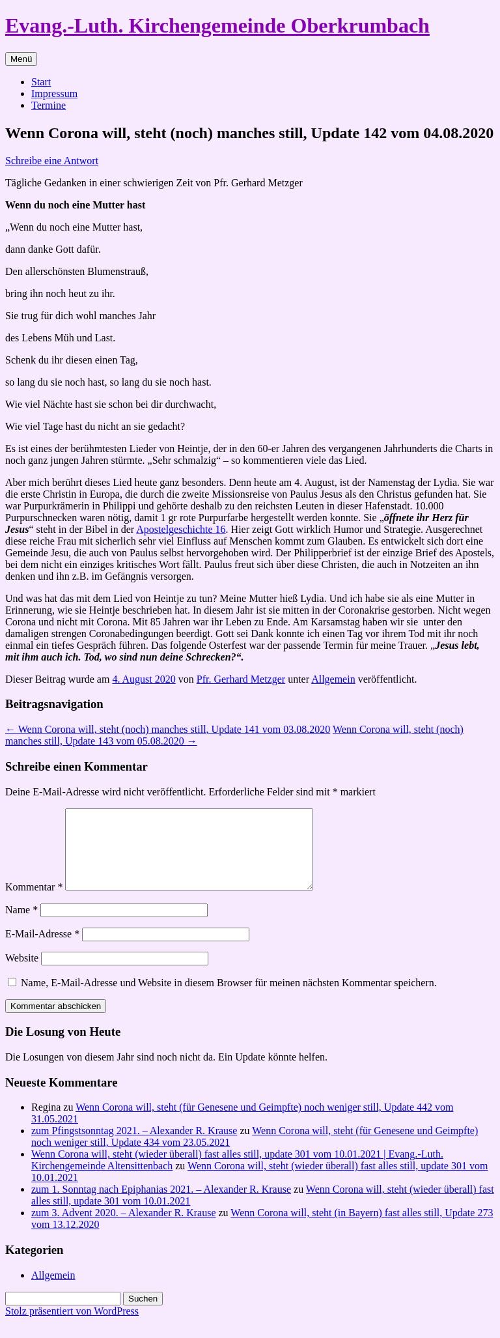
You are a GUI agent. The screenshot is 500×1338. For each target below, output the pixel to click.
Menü (21, 59)
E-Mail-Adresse (42, 949)
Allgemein (333, 679)
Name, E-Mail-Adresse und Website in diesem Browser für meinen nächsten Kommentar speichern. (229, 998)
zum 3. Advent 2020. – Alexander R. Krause (123, 1228)
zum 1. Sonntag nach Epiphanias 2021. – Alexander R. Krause (161, 1204)
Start (41, 81)
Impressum (54, 93)
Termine (48, 105)
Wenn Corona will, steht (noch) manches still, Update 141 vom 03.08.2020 (167, 729)
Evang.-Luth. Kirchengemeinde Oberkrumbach (217, 25)
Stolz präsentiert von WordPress (72, 1326)
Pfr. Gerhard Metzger (241, 679)
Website (21, 973)
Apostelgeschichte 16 (180, 529)
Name (21, 925)
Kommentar (33, 902)
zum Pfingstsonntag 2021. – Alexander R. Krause (134, 1146)
